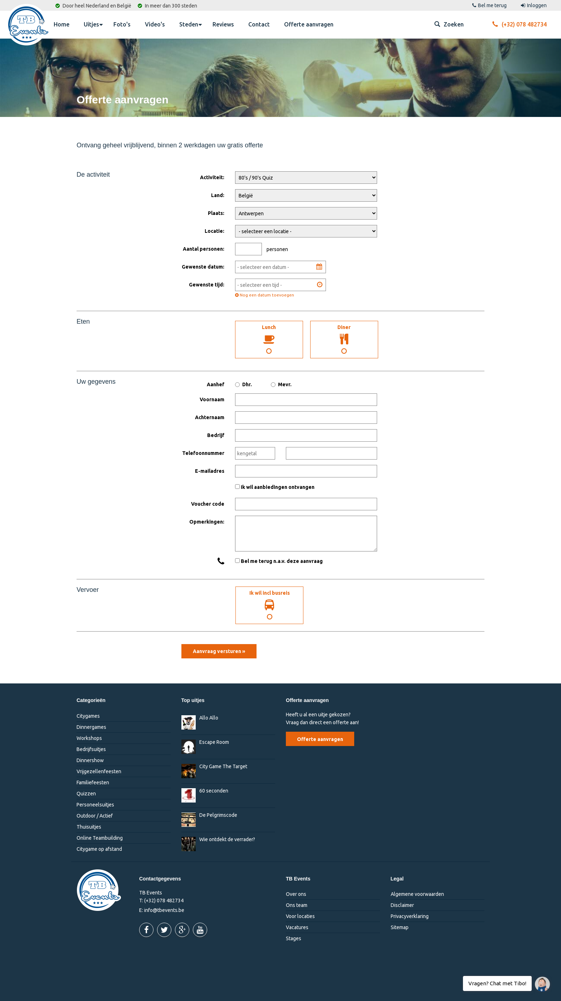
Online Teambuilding (100, 838)
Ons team (296, 905)
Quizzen (86, 793)
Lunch (269, 339)
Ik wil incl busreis (269, 605)
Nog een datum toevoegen (264, 295)
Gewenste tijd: (206, 285)
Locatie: (214, 231)
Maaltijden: (203, 319)
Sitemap (400, 927)
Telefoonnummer (203, 453)
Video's (155, 24)
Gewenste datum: (203, 267)
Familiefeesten (93, 782)
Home (61, 24)
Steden (190, 24)
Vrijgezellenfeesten (99, 771)
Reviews (223, 24)
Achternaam (209, 417)
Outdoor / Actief (95, 816)
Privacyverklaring (410, 916)
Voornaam (212, 399)
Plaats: (216, 213)
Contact (259, 24)
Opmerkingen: (206, 522)
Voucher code (207, 504)
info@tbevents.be (164, 910)
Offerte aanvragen (308, 24)
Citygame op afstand (99, 849)
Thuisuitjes (89, 827)
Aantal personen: (203, 249)
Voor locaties (300, 916)
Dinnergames (91, 727)
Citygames (88, 716)
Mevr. (281, 384)
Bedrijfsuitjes (91, 749)
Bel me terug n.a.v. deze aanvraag (282, 561)
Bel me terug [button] (489, 5)
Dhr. (243, 384)
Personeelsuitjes (95, 805)
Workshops (89, 738)
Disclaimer (402, 905)
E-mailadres (209, 471)
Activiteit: (212, 177)
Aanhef (215, 384)
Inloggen (534, 5)
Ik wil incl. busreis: (212, 588)
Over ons (296, 894)
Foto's (122, 24)
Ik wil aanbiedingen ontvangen (277, 487)
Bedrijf (215, 435)
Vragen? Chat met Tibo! (539, 980)
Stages (293, 938)
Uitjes (93, 24)
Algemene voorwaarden (417, 894)
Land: (217, 195)
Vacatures (297, 927)
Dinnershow (90, 760)
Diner (344, 339)
